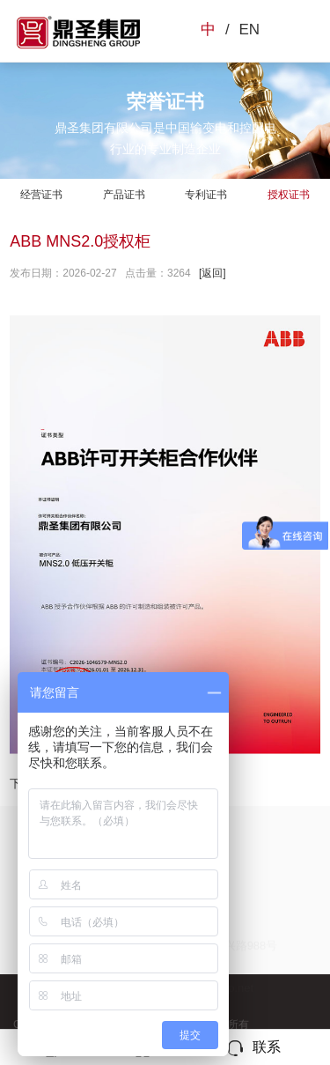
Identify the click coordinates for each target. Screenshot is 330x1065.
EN (249, 29)
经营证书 (41, 195)
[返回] (212, 273)
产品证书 (124, 195)
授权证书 (289, 195)
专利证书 (206, 195)
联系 (253, 1048)
